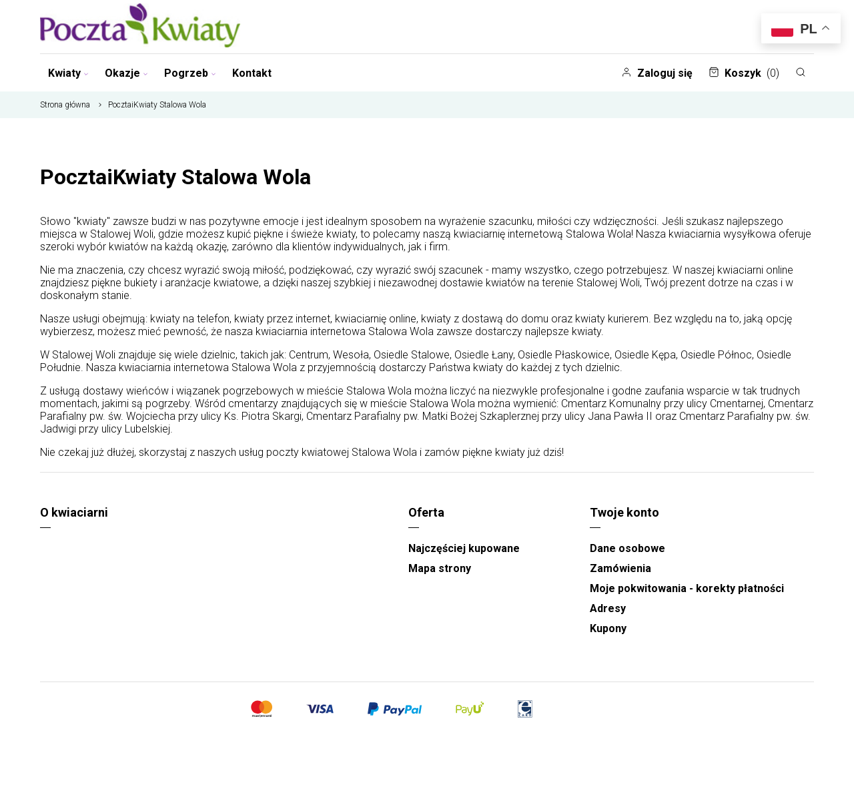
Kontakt (252, 73)
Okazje (126, 73)
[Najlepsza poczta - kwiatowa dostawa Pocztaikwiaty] (140, 26)
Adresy (608, 608)
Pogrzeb (190, 73)
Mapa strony (439, 568)
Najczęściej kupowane (464, 548)
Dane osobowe (627, 548)
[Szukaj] (800, 72)
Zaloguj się (657, 73)
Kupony (608, 628)
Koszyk (744, 73)
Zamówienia (620, 568)
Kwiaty (68, 73)
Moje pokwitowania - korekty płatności (687, 588)
